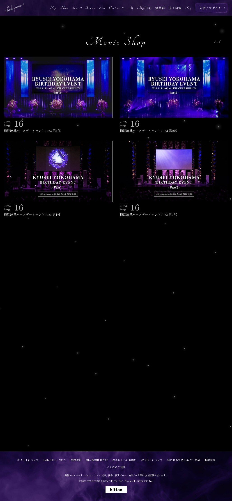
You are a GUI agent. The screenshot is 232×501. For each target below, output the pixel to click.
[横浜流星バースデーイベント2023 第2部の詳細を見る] (174, 179)
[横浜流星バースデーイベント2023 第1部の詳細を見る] (58, 179)
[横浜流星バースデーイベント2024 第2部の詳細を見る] (174, 95)
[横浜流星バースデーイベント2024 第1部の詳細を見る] (58, 95)
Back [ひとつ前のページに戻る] (217, 42)
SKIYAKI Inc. (145, 481)
